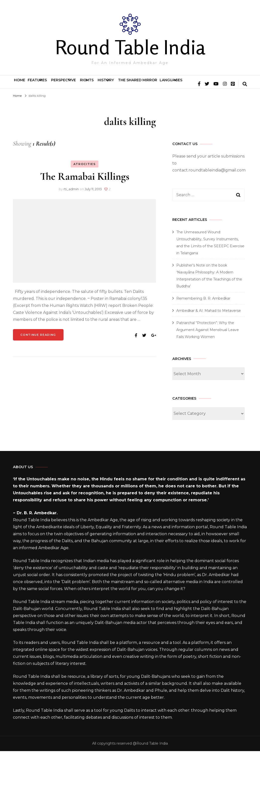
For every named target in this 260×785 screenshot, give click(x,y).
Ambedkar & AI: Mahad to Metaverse (208, 344)
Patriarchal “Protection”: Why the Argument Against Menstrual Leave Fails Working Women (207, 363)
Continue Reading (38, 368)
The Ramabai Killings (84, 210)
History (158, 84)
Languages (29, 101)
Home (23, 84)
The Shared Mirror (203, 84)
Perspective (88, 84)
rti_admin (71, 223)
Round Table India (130, 47)
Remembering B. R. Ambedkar (203, 332)
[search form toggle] (245, 118)
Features (49, 84)
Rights (125, 84)
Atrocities (84, 198)
